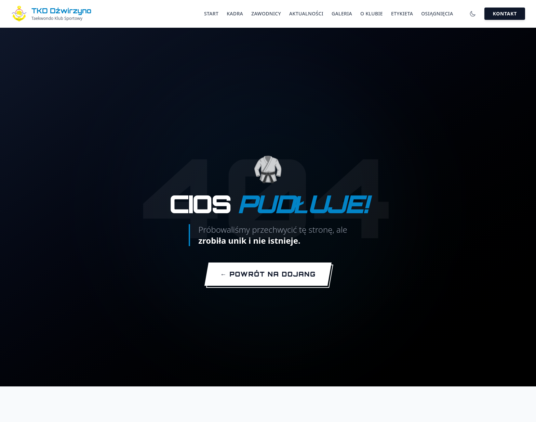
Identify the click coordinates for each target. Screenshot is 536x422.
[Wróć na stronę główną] (268, 274)
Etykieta (402, 13)
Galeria (342, 13)
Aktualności (306, 13)
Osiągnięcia (437, 13)
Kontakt (505, 13)
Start (211, 13)
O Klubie (371, 13)
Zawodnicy (266, 13)
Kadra (235, 13)
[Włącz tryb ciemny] (473, 14)
